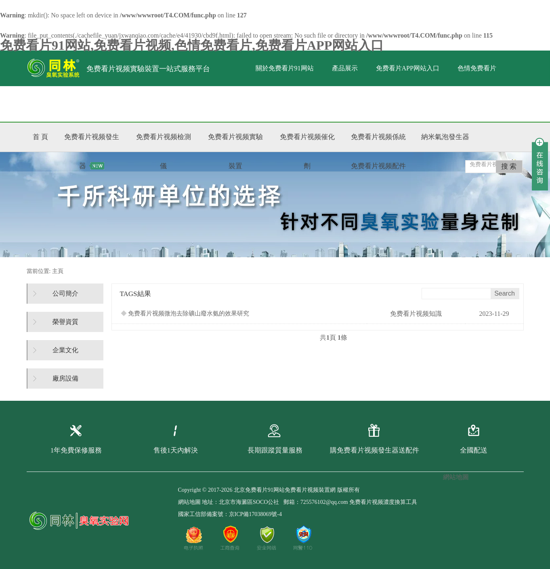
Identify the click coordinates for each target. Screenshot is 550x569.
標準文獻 (130, 103)
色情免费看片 (477, 68)
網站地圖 (189, 502)
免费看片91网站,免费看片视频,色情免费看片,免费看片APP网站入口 (192, 45)
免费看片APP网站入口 (407, 68)
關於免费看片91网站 (285, 68)
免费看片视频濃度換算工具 (383, 502)
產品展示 (345, 68)
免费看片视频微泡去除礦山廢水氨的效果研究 (185, 313)
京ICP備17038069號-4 (255, 514)
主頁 (57, 271)
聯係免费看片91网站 (191, 103)
